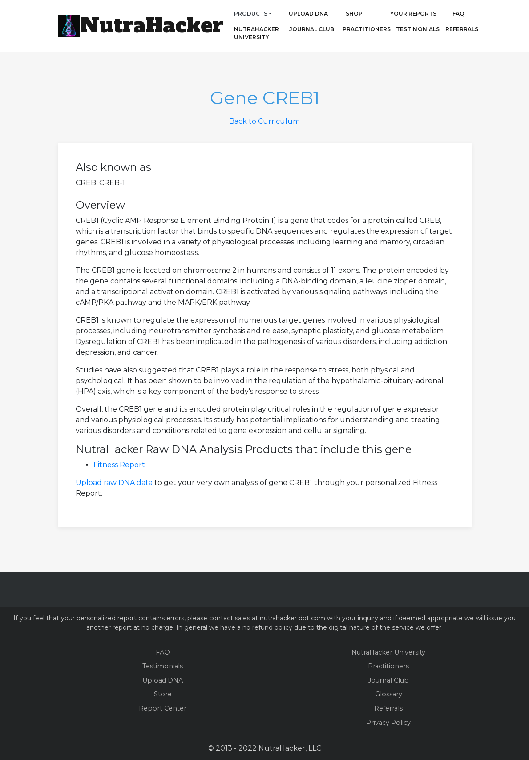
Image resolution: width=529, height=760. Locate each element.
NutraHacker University (256, 33)
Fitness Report (119, 465)
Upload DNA (308, 13)
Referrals (461, 29)
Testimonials (418, 29)
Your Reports (413, 13)
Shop (354, 13)
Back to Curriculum (264, 121)
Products (250, 13)
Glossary (388, 694)
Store (163, 694)
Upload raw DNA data (114, 482)
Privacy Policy (388, 723)
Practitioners (354, 29)
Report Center (162, 708)
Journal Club (311, 29)
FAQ (458, 13)
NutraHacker (151, 25)
